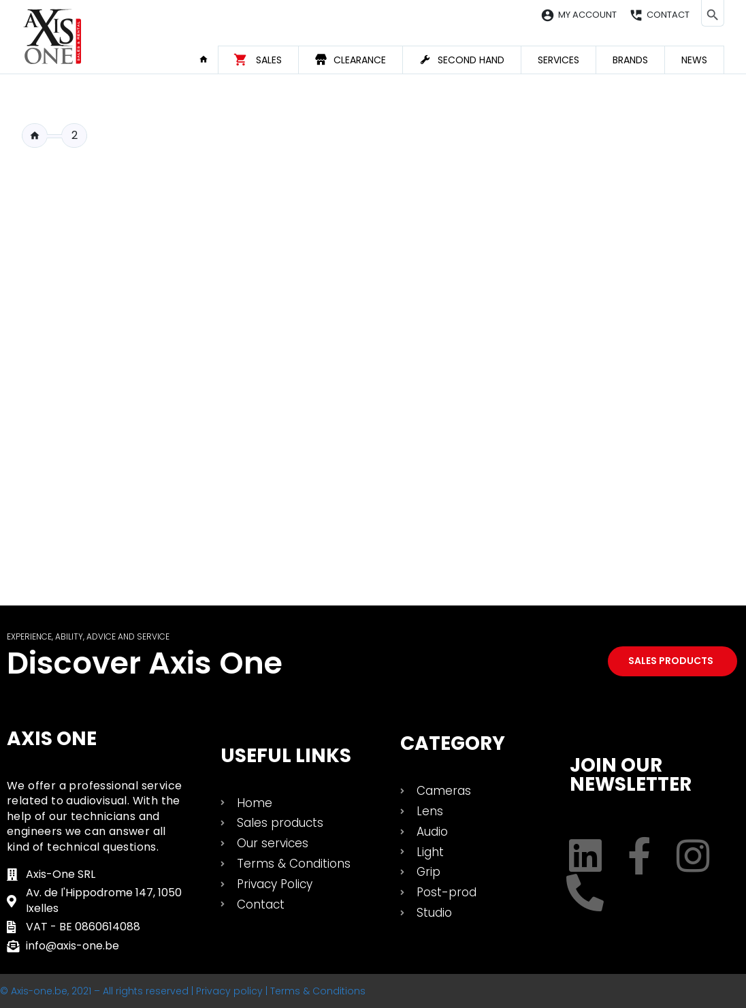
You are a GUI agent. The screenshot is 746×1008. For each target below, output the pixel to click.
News (694, 60)
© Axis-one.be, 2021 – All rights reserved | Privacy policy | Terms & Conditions (183, 991)
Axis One (52, 738)
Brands (630, 60)
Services (558, 60)
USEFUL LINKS (286, 755)
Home (208, 59)
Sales (269, 60)
